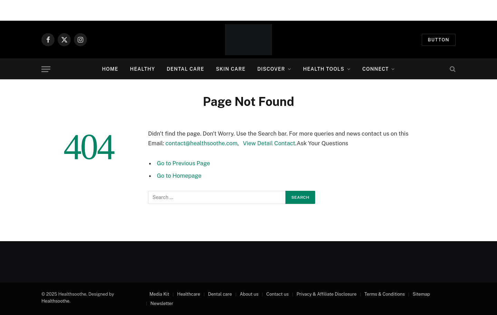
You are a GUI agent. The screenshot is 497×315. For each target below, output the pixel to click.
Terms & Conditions (384, 294)
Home (110, 69)
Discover (271, 69)
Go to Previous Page (183, 163)
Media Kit (159, 294)
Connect (375, 69)
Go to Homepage (179, 175)
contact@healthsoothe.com (201, 143)
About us (249, 294)
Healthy (142, 69)
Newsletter (161, 303)
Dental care (220, 294)
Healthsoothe (55, 301)
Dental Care (185, 69)
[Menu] (45, 69)
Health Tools (323, 69)
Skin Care (231, 69)
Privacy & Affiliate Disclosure (326, 294)
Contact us (277, 294)
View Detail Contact (269, 143)
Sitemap (421, 294)
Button (439, 39)
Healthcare (188, 294)
